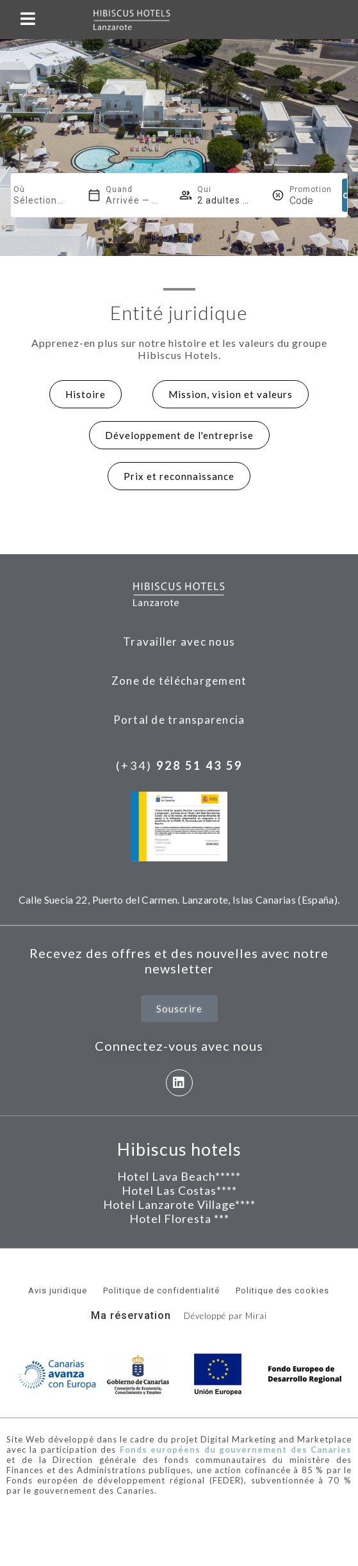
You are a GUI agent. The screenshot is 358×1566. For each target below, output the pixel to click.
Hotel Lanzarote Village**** (179, 1204)
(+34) (179, 765)
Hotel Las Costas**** (179, 1190)
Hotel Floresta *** (179, 1218)
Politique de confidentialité (161, 1290)
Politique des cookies (282, 1290)
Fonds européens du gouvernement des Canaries (236, 1449)
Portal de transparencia (179, 719)
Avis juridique (57, 1290)
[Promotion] (310, 201)
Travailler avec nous (179, 641)
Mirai (256, 1316)
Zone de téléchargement (179, 680)
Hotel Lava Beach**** (176, 1176)
